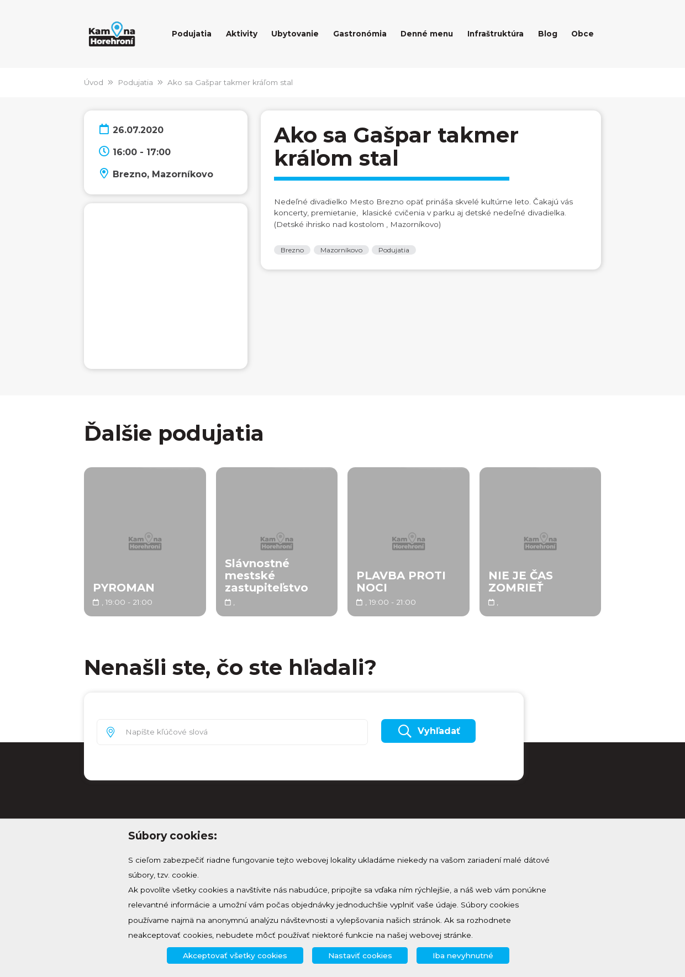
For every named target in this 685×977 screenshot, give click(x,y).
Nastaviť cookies (360, 955)
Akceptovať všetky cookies (235, 955)
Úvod (93, 82)
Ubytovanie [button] (295, 33)
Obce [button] (582, 33)
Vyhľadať (428, 731)
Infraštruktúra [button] (495, 33)
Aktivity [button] (241, 33)
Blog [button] (547, 33)
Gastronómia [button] (360, 33)
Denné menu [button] (427, 33)
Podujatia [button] (192, 33)
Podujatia (135, 82)
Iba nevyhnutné (463, 955)
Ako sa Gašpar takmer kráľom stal (230, 82)
